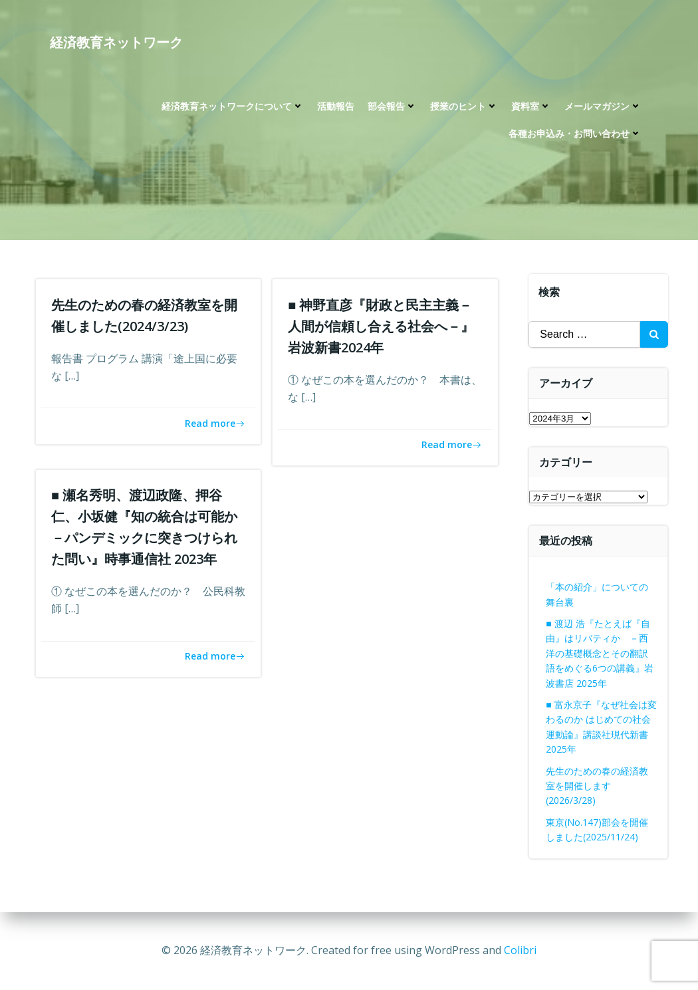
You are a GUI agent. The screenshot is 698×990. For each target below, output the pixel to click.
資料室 (531, 106)
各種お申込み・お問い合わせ (575, 134)
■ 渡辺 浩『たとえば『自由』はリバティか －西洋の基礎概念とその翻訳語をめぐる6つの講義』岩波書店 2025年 (600, 653)
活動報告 (335, 106)
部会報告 (392, 106)
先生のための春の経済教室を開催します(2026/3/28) (597, 786)
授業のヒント (464, 106)
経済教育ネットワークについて (233, 106)
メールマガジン (602, 106)
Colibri (520, 950)
